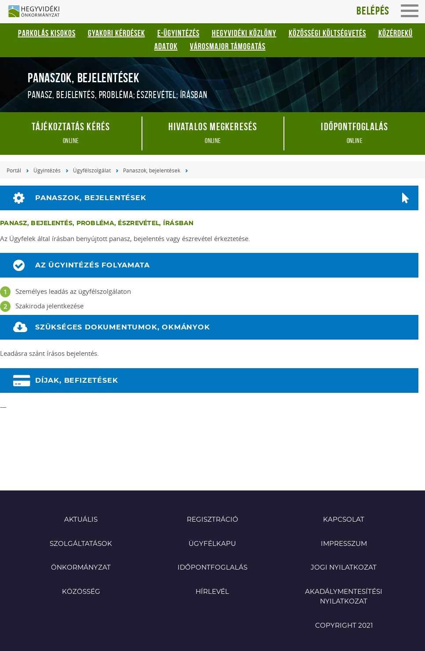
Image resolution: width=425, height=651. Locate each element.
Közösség (81, 592)
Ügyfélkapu (212, 544)
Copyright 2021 (344, 625)
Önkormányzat (81, 567)
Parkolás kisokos (47, 33)
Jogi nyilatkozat (344, 567)
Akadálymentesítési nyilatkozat (343, 597)
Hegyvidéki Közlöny (244, 33)
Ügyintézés (47, 170)
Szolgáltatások (81, 544)
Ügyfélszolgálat (92, 170)
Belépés (372, 10)
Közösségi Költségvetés (327, 33)
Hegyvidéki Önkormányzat (37, 12)
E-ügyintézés (178, 33)
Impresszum (344, 544)
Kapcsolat (343, 519)
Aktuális (81, 519)
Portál (14, 170)
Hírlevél (212, 592)
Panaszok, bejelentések (151, 170)
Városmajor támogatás (227, 46)
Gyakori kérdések (116, 33)
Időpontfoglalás (212, 567)
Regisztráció (212, 519)
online (71, 132)
